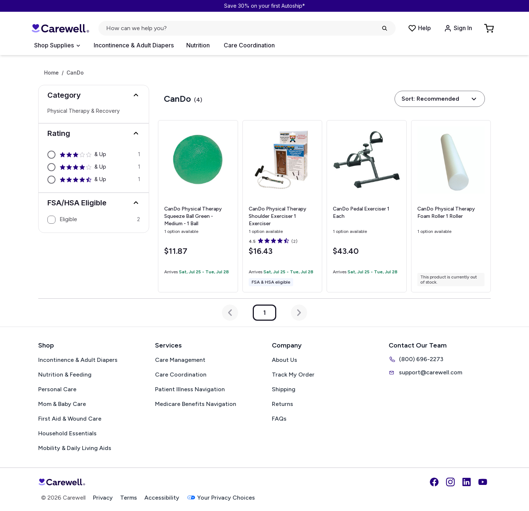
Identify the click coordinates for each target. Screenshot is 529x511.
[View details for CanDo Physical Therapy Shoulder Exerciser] (282, 206)
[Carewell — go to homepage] (60, 28)
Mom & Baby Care (62, 403)
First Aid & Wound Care (69, 418)
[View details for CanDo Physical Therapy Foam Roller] (451, 206)
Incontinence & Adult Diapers (134, 45)
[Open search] (247, 28)
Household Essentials (67, 433)
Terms (128, 497)
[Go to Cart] (489, 28)
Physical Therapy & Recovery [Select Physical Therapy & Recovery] (83, 111)
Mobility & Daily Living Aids (74, 448)
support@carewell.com (425, 372)
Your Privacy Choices (221, 497)
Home (51, 73)
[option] (93, 155)
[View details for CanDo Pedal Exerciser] (366, 206)
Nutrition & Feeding (64, 374)
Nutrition (198, 45)
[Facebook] (434, 482)
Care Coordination (249, 45)
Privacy (103, 497)
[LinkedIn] (466, 482)
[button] (94, 95)
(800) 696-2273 (416, 359)
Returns (282, 403)
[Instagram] (450, 482)
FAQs (279, 418)
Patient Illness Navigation (190, 389)
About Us (284, 359)
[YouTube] (483, 482)
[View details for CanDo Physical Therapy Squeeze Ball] (197, 206)
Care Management (180, 359)
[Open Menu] (57, 45)
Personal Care (57, 389)
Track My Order (293, 374)
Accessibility (161, 497)
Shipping (283, 389)
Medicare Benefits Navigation (195, 403)
